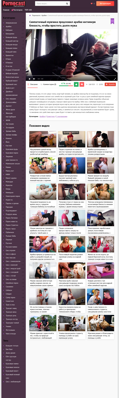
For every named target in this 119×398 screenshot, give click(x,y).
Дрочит (9, 106)
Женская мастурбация (11, 115)
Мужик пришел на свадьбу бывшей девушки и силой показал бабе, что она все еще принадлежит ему (100, 179)
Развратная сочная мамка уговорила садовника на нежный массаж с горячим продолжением (40, 179)
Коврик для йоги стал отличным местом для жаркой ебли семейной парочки (100, 283)
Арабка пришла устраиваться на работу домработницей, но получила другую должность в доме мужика (43, 258)
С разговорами (61, 116)
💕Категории (17, 10)
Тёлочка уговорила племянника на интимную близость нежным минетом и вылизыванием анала (100, 205)
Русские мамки (11, 247)
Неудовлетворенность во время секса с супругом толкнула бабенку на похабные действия (42, 205)
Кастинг (9, 145)
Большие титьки (12, 346)
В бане (8, 59)
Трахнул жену (11, 312)
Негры (8, 189)
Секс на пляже (11, 279)
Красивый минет (12, 371)
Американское (11, 23)
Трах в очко (10, 305)
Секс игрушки (11, 99)
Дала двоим (10, 353)
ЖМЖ (8, 120)
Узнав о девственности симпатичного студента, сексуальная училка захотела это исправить (99, 310)
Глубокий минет (12, 81)
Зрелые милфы (11, 135)
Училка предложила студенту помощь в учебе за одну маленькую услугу (71, 335)
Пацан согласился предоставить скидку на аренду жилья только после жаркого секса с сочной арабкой (70, 233)
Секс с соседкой (12, 272)
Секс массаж (10, 258)
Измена (9, 138)
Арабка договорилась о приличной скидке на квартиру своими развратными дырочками (100, 153)
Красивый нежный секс (13, 376)
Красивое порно (12, 153)
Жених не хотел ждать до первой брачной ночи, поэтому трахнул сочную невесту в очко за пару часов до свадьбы (100, 258)
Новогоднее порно (13, 196)
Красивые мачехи (12, 367)
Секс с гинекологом (13, 261)
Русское (9, 243)
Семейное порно (12, 283)
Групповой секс (11, 84)
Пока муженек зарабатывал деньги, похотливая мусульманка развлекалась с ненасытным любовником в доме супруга (99, 233)
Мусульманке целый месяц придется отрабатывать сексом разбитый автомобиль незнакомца (43, 153)
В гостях (9, 66)
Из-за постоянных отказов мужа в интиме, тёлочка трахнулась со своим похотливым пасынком (41, 310)
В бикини (9, 63)
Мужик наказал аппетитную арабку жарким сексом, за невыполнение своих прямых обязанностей (41, 284)
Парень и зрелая (12, 203)
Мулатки (9, 185)
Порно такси (10, 229)
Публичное (10, 232)
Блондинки (10, 34)
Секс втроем (10, 250)
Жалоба (110, 84)
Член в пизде (11, 334)
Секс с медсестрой (13, 268)
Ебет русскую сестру (11, 358)
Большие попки (11, 48)
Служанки (9, 286)
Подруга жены (11, 214)
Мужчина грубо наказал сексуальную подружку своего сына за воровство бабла (71, 283)
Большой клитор (12, 41)
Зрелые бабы (11, 131)
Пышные (9, 239)
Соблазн (9, 290)
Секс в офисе (11, 254)
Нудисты (9, 200)
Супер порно (10, 297)
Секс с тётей (11, 276)
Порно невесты (11, 221)
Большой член (11, 52)
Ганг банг (9, 349)
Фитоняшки (10, 330)
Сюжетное (51, 116)
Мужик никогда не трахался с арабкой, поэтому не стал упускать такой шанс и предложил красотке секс (42, 231)
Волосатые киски (12, 77)
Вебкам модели (12, 73)
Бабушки (9, 30)
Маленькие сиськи (13, 163)
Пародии (9, 207)
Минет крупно (11, 178)
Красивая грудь (12, 149)
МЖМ (8, 174)
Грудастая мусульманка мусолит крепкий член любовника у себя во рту (69, 177)
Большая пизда (11, 44)
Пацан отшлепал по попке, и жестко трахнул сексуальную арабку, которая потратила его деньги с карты (71, 153)
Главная (6, 10)
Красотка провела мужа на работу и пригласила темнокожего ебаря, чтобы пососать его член (70, 310)
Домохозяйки (11, 102)
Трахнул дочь (11, 315)
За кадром (10, 127)
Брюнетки (9, 55)
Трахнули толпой (12, 323)
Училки (8, 326)
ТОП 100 (28, 10)
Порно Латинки (12, 218)
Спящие (9, 294)
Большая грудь (11, 37)
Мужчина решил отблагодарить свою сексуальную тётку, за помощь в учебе (100, 335)
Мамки (8, 167)
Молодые (9, 182)
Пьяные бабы (11, 236)
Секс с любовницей (13, 381)
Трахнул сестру (12, 319)
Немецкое (9, 192)
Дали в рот (10, 88)
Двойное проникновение (12, 93)
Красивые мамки (12, 364)
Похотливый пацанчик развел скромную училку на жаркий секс (71, 256)
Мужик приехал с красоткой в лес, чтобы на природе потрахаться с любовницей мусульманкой (42, 336)
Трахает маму (11, 308)
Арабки (42, 116)
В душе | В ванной (13, 70)
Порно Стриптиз (12, 225)
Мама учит (10, 171)
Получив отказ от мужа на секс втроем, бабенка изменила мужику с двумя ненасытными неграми (71, 205)
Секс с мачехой (11, 265)
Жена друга (10, 109)
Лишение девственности (12, 158)
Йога (7, 142)
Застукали (10, 124)
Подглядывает (11, 211)
